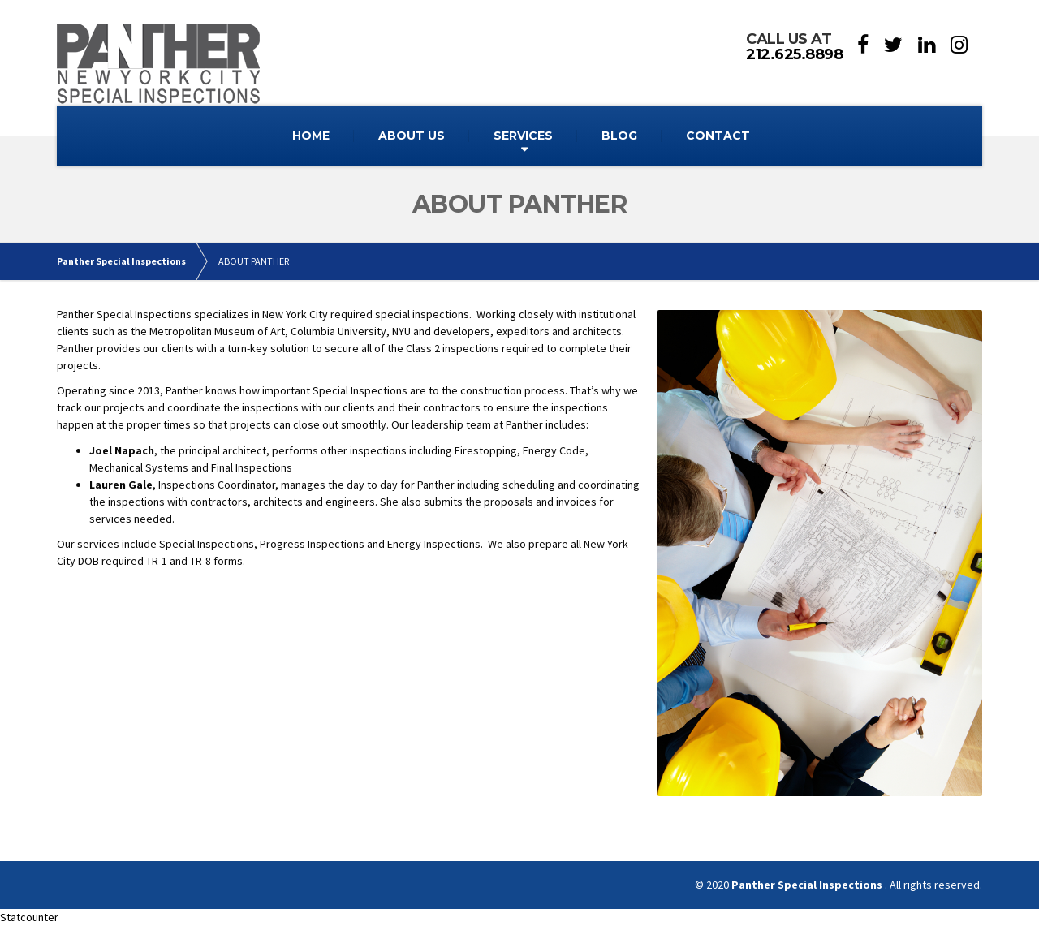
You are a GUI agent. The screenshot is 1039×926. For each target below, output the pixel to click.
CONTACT (718, 135)
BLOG (619, 135)
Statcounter (29, 917)
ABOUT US (411, 135)
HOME (311, 135)
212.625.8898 (794, 54)
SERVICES (523, 135)
